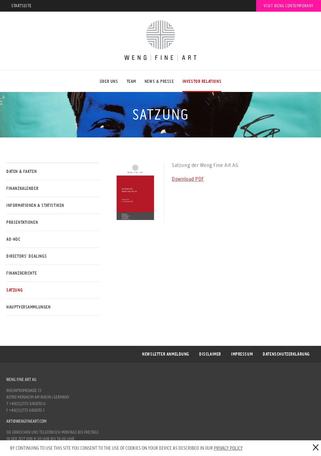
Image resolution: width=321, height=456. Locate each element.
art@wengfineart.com (26, 421)
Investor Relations (202, 81)
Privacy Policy (228, 448)
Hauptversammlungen (28, 307)
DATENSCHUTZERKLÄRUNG (286, 354)
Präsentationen (22, 222)
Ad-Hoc (13, 239)
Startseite (21, 5)
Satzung (14, 290)
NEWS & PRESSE (159, 81)
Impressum (242, 354)
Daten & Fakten (21, 171)
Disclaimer (210, 354)
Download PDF (188, 178)
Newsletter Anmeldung (165, 354)
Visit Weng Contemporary (288, 5)
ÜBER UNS (109, 81)
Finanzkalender (22, 188)
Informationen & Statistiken (35, 205)
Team (131, 81)
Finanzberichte (21, 273)
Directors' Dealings (26, 256)
